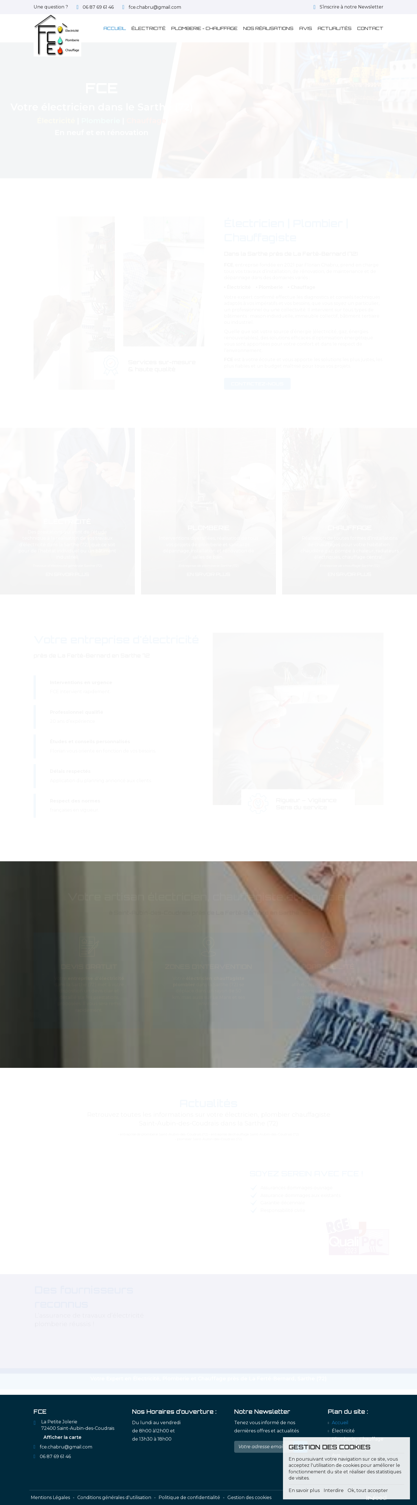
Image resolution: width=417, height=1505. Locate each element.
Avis (305, 28)
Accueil (115, 28)
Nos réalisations (268, 28)
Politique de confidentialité (189, 1497)
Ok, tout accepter (368, 1490)
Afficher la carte (62, 1437)
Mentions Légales (50, 1497)
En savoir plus (67, 574)
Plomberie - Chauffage (204, 28)
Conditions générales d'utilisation (114, 1497)
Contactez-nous (257, 383)
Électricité (148, 28)
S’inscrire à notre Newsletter (351, 7)
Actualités (335, 28)
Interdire (334, 1490)
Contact (370, 28)
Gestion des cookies (249, 1497)
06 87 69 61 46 (55, 1456)
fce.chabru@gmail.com (155, 7)
